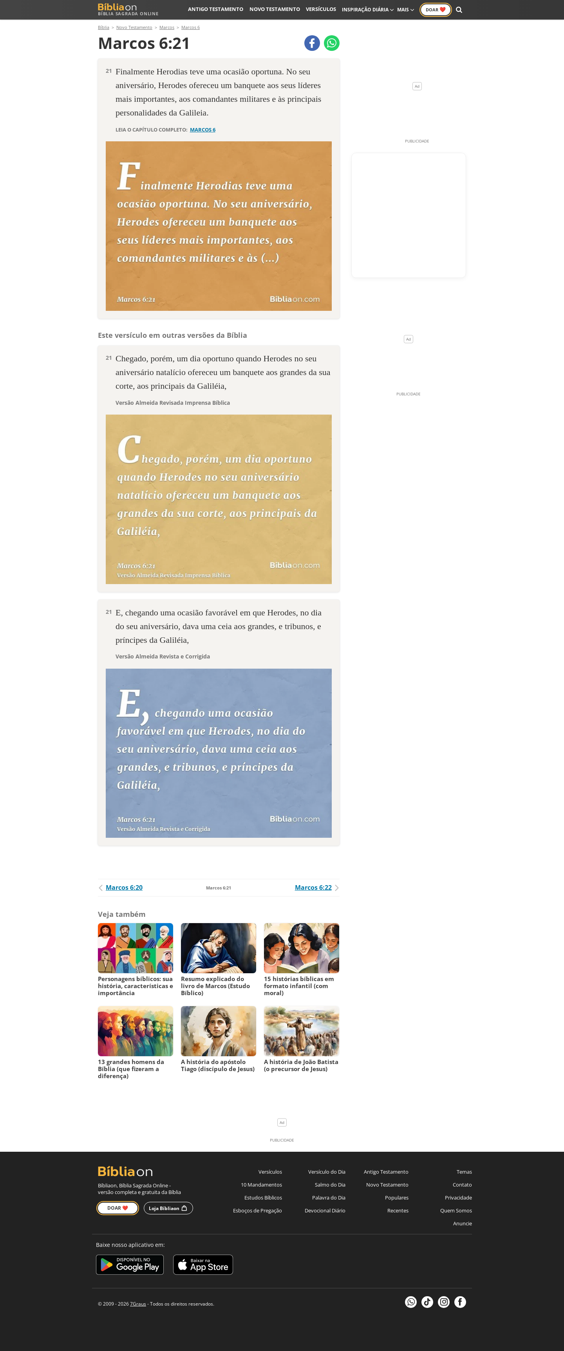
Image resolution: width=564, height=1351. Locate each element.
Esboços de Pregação (257, 1210)
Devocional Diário (325, 1210)
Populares (397, 1197)
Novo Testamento (278, 9)
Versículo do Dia (326, 1171)
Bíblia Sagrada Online (128, 9)
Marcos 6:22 (317, 887)
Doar (436, 9)
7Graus (138, 1303)
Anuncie (462, 1223)
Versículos (321, 9)
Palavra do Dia (328, 1197)
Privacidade (458, 1197)
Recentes (398, 1210)
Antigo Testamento (222, 9)
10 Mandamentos (261, 1184)
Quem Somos (456, 1210)
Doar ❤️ (117, 1208)
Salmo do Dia (330, 1184)
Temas (464, 1171)
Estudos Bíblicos (263, 1197)
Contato (462, 1184)
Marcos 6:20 (120, 887)
